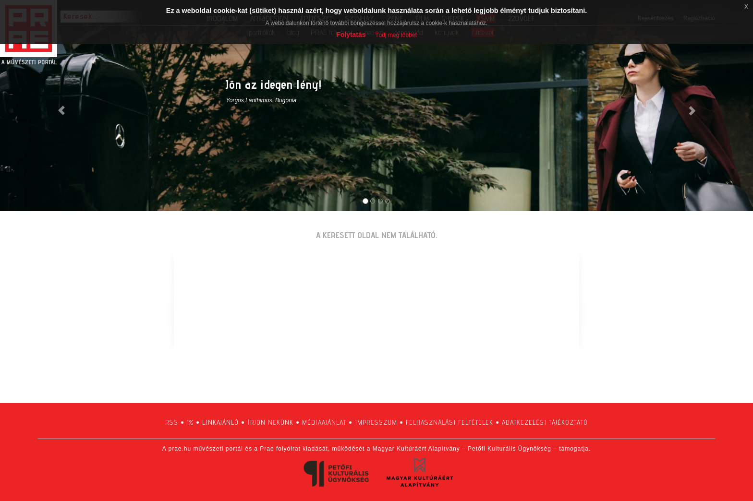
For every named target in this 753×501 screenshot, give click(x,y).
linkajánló (220, 422)
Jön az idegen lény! (274, 84)
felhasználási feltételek (449, 422)
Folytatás (350, 34)
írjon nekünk (270, 422)
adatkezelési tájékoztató (545, 422)
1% (190, 422)
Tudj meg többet (396, 35)
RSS (171, 422)
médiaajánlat (324, 422)
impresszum (376, 422)
